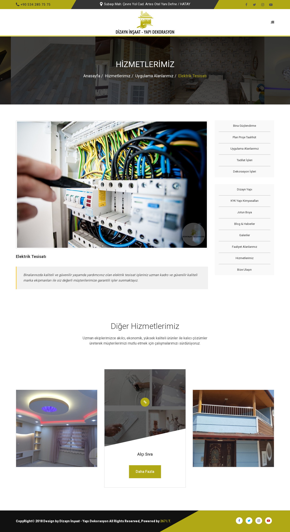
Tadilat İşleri (244, 160)
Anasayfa (91, 75)
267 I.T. (165, 521)
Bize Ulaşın (244, 269)
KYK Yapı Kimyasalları (244, 200)
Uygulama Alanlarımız (154, 75)
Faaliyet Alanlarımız (244, 246)
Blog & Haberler (244, 224)
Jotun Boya (244, 212)
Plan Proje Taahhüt (244, 137)
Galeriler (244, 235)
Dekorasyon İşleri (244, 171)
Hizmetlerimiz (117, 75)
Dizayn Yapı (244, 189)
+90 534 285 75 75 (33, 4)
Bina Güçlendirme (244, 125)
